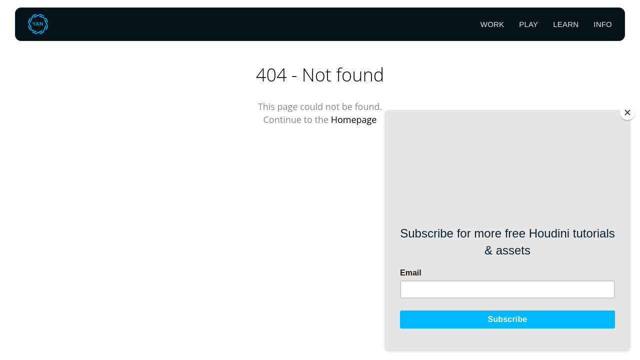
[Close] (627, 112)
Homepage (354, 120)
